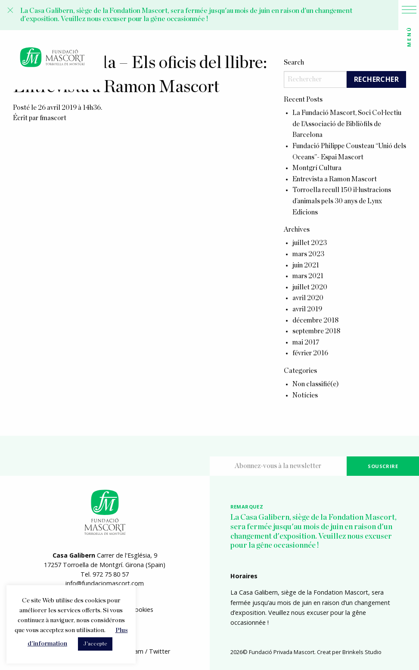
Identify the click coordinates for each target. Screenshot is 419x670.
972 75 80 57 (111, 574)
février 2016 (310, 353)
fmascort (53, 118)
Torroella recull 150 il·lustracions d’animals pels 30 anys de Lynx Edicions (341, 200)
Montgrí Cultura (316, 167)
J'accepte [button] (95, 644)
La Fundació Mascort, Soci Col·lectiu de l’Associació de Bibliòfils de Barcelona (346, 123)
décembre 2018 (315, 320)
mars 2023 (308, 254)
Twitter (159, 651)
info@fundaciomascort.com (104, 583)
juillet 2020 (309, 287)
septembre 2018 (316, 331)
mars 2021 (307, 276)
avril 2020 (307, 298)
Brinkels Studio (362, 652)
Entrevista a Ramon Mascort (334, 179)
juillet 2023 (309, 242)
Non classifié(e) (315, 384)
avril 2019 (307, 309)
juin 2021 (305, 265)
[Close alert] (10, 10)
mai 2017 (306, 342)
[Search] (315, 79)
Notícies (305, 395)
